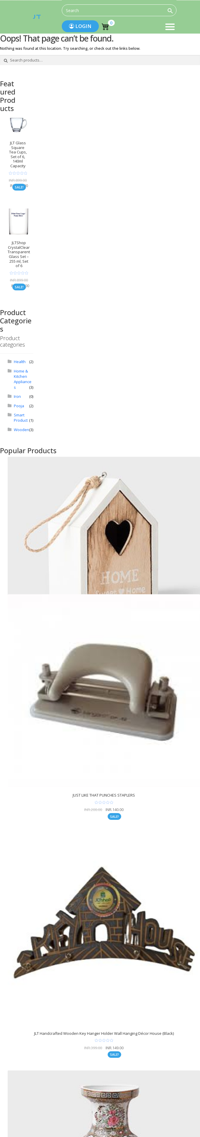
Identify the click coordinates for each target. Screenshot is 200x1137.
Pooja (19, 405)
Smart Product (21, 417)
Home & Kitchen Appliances (22, 379)
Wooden (21, 429)
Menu (170, 28)
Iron (17, 396)
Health (20, 361)
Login (80, 26)
